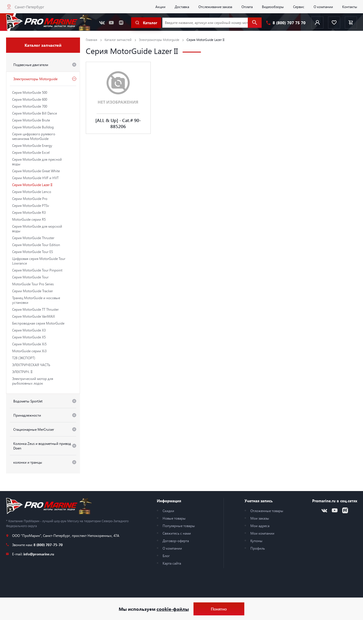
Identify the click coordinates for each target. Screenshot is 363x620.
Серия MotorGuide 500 (29, 92)
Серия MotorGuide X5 (29, 337)
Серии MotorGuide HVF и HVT (35, 177)
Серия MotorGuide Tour (30, 277)
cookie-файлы (173, 609)
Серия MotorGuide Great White (36, 170)
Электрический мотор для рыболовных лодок (32, 380)
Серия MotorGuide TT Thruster (35, 309)
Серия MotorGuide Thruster (33, 237)
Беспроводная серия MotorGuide (38, 323)
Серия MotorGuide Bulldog (33, 127)
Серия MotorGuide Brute (31, 120)
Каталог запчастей (118, 40)
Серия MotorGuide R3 (29, 212)
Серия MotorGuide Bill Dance (34, 113)
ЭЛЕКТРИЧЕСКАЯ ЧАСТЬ (31, 364)
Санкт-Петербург (29, 6)
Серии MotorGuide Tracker (32, 291)
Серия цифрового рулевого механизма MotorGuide (33, 136)
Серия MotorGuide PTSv (30, 205)
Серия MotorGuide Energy (32, 145)
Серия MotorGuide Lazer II (32, 184)
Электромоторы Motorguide (159, 40)
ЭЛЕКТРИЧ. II (22, 371)
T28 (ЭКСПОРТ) (23, 357)
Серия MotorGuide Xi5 (29, 344)
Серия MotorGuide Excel (31, 152)
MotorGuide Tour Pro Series (33, 284)
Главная (91, 40)
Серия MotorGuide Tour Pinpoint (37, 270)
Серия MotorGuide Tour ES (32, 251)
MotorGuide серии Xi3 (29, 351)
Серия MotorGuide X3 (29, 330)
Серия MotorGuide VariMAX (33, 316)
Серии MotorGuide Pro (29, 198)
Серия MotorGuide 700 (29, 106)
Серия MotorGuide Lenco (31, 191)
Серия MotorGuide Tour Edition (36, 244)
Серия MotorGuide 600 (29, 99)
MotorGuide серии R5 (29, 219)
